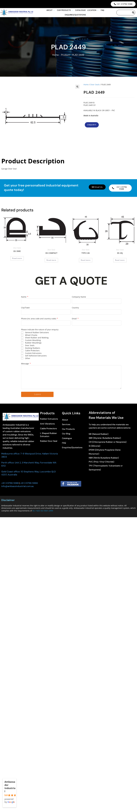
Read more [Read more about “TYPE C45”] (85, 260)
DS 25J (120, 253)
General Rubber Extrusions (37, 332)
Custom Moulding (33, 340)
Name (24, 297)
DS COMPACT (51, 253)
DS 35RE (17, 251)
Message (25, 363)
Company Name (79, 297)
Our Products (65, 10)
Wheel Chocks (31, 335)
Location (93, 10)
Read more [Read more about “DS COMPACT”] (51, 260)
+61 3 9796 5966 (29, 483)
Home (55, 54)
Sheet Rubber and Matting (37, 337)
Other (27, 358)
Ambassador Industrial (9, 786)
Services (66, 424)
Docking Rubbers (32, 348)
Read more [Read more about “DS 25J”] (120, 260)
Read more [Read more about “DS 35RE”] (17, 258)
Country (75, 307)
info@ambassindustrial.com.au (17, 486)
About (50, 10)
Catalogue (80, 10)
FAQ (102, 10)
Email (74, 318)
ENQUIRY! (91, 125)
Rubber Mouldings (33, 342)
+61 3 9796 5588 (10, 483)
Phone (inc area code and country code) (39, 318)
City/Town (25, 307)
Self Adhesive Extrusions (36, 355)
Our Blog (66, 433)
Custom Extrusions (33, 353)
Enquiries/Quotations (75, 15)
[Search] (133, 12)
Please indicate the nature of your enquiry (39, 329)
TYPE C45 (85, 253)
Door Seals (95, 84)
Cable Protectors (32, 350)
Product (65, 54)
